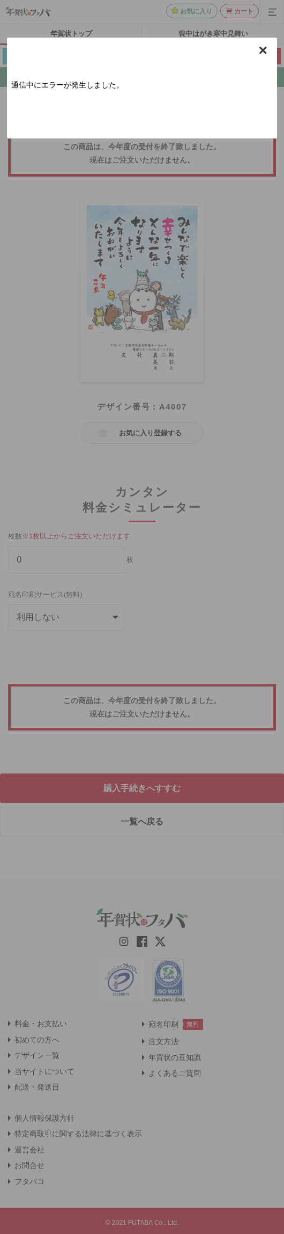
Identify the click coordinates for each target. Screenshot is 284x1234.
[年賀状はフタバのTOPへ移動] (28, 11)
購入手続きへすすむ (142, 788)
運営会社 (29, 1149)
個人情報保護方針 (44, 1118)
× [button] (262, 50)
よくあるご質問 (174, 1073)
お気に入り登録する (150, 433)
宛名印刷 (163, 1024)
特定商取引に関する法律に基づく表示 (78, 1133)
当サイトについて (44, 1071)
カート (243, 11)
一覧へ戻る (142, 821)
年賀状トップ (71, 34)
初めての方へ (36, 1039)
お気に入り (196, 11)
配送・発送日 (36, 1087)
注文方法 (163, 1041)
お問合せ (29, 1165)
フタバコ (29, 1181)
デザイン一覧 (36, 1055)
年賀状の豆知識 (174, 1057)
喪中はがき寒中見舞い (213, 34)
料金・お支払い (40, 1023)
